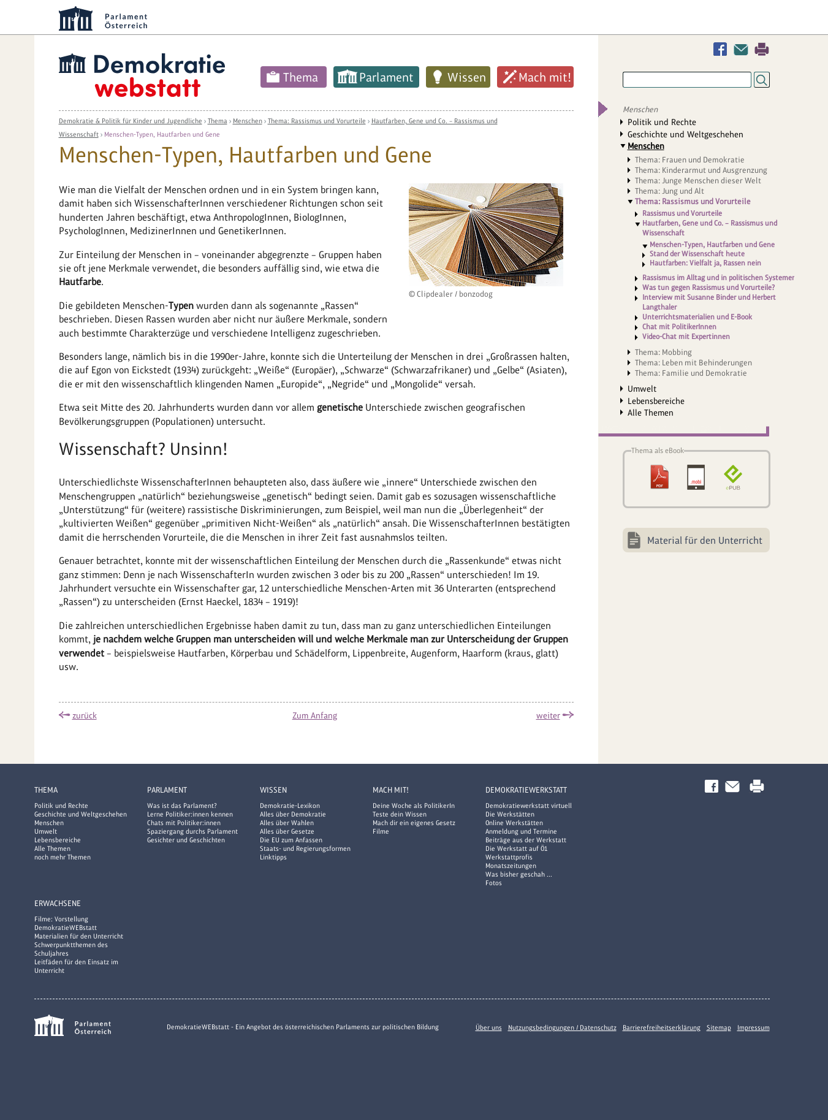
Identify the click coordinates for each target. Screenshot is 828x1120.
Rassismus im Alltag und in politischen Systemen (719, 277)
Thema (300, 77)
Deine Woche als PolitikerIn (414, 805)
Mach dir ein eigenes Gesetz (414, 822)
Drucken (762, 49)
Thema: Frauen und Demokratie (690, 159)
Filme (381, 831)
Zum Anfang (314, 715)
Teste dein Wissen (400, 814)
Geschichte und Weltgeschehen (685, 134)
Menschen (247, 120)
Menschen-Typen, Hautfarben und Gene (162, 134)
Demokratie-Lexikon (290, 805)
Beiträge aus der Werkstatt (525, 840)
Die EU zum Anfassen (291, 840)
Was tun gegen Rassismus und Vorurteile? (708, 287)
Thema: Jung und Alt (669, 191)
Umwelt (642, 389)
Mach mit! (544, 77)
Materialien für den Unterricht (78, 936)
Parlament (386, 77)
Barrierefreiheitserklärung (662, 1027)
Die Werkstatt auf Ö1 (516, 848)
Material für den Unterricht (704, 540)
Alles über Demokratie (293, 814)
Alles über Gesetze (287, 831)
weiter (548, 715)
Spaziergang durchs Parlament (192, 831)
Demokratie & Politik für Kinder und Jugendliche (130, 120)
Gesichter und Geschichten (186, 840)
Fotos (493, 882)
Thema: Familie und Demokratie (691, 373)
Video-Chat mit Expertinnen (686, 336)
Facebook (722, 49)
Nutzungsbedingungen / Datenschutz (562, 1027)
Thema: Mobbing (663, 352)
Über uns (489, 1027)
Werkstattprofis (509, 857)
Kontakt (743, 49)
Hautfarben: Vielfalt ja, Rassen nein (705, 263)
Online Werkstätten (514, 822)
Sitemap (719, 1027)
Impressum (753, 1027)
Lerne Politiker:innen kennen (190, 814)
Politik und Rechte (662, 122)
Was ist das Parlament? (182, 805)
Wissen (466, 77)
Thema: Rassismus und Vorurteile (317, 120)
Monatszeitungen (510, 865)
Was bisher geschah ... (518, 874)
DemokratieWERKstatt (526, 789)
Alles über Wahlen (287, 822)
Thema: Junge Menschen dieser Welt (698, 180)
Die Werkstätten (509, 814)
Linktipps (273, 857)
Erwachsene (57, 903)
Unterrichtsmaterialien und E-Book (697, 317)
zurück (84, 715)
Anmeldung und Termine (521, 831)
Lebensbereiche (656, 401)
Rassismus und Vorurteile (682, 213)
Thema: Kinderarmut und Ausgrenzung (701, 170)
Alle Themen (651, 412)
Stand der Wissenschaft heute (697, 254)
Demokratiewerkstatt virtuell (528, 805)
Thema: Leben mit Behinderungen (693, 362)
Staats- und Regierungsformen (305, 848)
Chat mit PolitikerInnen (679, 326)
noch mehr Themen (62, 857)
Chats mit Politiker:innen (184, 822)
